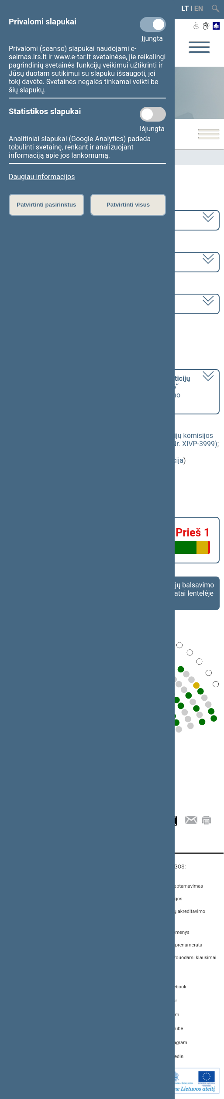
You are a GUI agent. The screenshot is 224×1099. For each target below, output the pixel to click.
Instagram (176, 1042)
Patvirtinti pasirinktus (46, 204)
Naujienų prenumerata (178, 945)
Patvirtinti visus (128, 204)
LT (185, 8)
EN (198, 8)
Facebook (175, 987)
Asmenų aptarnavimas (179, 886)
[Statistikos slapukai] (153, 114)
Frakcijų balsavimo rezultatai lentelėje (185, 589)
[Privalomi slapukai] (153, 24)
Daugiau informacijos (42, 177)
